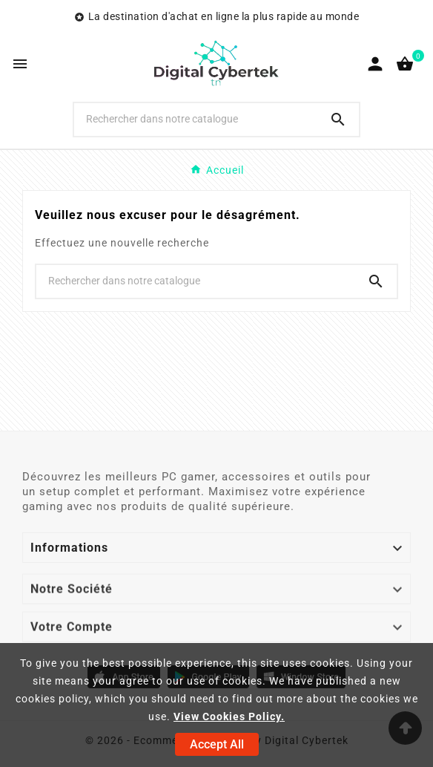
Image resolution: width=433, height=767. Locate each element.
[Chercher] (195, 118)
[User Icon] (375, 63)
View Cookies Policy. (229, 716)
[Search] (338, 119)
